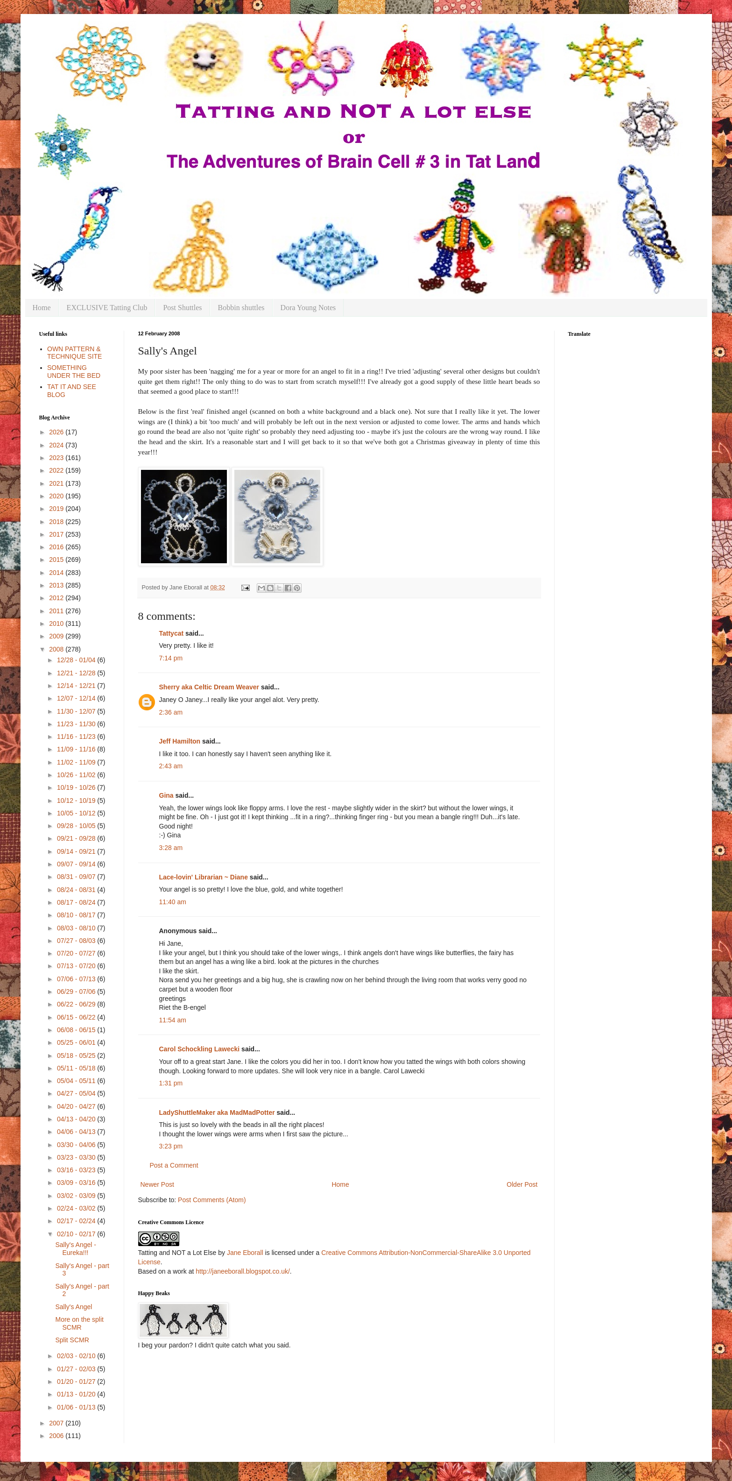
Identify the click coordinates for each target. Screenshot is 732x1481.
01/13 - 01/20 (77, 1394)
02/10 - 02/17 (77, 1234)
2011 (57, 611)
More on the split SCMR (79, 1323)
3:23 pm (171, 1146)
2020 (57, 496)
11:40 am (172, 902)
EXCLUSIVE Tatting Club (107, 308)
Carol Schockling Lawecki (199, 1049)
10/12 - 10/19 (77, 800)
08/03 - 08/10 (77, 928)
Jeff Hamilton (180, 741)
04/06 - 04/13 (77, 1131)
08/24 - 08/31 (77, 889)
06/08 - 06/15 (77, 1030)
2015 (57, 559)
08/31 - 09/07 (77, 876)
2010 (57, 623)
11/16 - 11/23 (77, 736)
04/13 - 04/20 (77, 1119)
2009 (57, 636)
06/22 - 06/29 (77, 1004)
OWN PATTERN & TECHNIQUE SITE (74, 353)
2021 (57, 483)
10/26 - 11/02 (77, 775)
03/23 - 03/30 (77, 1157)
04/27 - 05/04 (77, 1093)
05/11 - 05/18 (77, 1068)
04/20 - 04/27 (77, 1106)
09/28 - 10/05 (77, 825)
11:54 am (172, 1020)
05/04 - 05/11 (77, 1080)
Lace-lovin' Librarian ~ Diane (203, 877)
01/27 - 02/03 (77, 1369)
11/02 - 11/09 (77, 762)
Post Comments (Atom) (212, 1200)
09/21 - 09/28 (77, 838)
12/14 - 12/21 (77, 685)
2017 (57, 534)
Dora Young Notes (308, 308)
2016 (57, 547)
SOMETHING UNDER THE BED (73, 371)
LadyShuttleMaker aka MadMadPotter (217, 1112)
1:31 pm (171, 1083)
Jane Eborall (245, 1252)
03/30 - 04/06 (77, 1144)
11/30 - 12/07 (77, 711)
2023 (57, 457)
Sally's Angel (73, 1307)
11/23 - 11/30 (77, 724)
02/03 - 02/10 (77, 1356)
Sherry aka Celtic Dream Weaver (209, 687)
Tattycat (171, 633)
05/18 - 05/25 (77, 1055)
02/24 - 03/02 (77, 1208)
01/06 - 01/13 (77, 1407)
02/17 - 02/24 (77, 1221)
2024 (57, 445)
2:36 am (171, 712)
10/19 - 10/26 (77, 787)
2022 (57, 470)
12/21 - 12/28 (77, 673)
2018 (57, 521)
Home (42, 308)
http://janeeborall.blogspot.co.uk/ (243, 1271)
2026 (57, 432)
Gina (166, 795)
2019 (57, 508)
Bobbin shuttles (241, 308)
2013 (57, 585)
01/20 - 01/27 (77, 1381)
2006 (57, 1435)
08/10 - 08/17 (77, 915)
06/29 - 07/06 (77, 991)
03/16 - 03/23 (77, 1170)
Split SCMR (72, 1340)
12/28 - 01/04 (77, 660)
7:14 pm (171, 658)
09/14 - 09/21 (77, 851)
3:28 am (171, 847)
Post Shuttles (182, 308)
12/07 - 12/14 (77, 698)
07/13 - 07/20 (77, 966)
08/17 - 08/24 (77, 902)
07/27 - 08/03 (77, 940)
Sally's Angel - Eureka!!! (75, 1248)
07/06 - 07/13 (77, 979)
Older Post (522, 1184)
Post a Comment (174, 1165)
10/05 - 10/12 (77, 813)
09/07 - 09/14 (77, 864)
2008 (57, 649)
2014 (57, 572)
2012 (57, 598)
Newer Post (157, 1184)
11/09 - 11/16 (77, 749)
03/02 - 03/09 (77, 1195)
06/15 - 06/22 (77, 1017)
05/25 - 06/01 (77, 1042)
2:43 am (171, 766)
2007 (57, 1423)
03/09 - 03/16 (77, 1182)
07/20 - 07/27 (77, 953)
